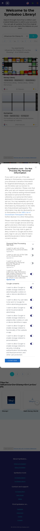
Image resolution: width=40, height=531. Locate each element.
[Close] (36, 167)
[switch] (32, 249)
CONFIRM (12, 361)
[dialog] (20, 265)
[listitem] (20, 244)
